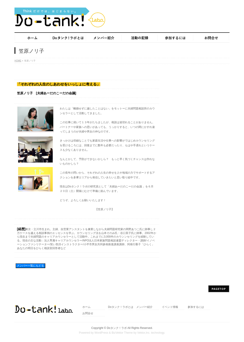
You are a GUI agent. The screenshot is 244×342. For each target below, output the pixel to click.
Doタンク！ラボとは (120, 307)
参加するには (196, 307)
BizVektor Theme (122, 332)
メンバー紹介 (144, 307)
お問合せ (87, 313)
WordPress (101, 332)
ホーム (86, 307)
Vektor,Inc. (143, 332)
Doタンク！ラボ (117, 328)
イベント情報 (170, 307)
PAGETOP (219, 288)
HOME (17, 60)
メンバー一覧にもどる (30, 265)
